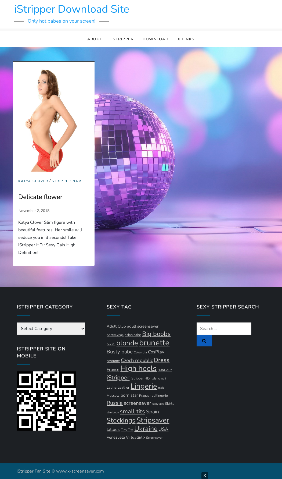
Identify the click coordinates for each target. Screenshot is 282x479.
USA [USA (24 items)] (163, 429)
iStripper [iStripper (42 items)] (118, 378)
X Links (186, 39)
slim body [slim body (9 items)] (113, 412)
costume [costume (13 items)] (113, 361)
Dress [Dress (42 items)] (161, 360)
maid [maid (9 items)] (161, 388)
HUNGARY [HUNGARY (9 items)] (165, 370)
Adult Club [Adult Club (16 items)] (116, 326)
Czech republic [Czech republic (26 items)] (137, 360)
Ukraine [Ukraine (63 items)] (145, 428)
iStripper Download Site (71, 9)
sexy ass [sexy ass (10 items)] (158, 404)
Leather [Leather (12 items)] (123, 387)
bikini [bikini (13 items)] (111, 344)
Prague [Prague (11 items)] (144, 395)
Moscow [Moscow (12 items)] (113, 395)
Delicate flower (40, 197)
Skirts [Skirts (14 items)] (169, 403)
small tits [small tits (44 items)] (132, 411)
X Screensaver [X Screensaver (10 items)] (152, 438)
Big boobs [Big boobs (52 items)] (156, 333)
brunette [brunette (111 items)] (154, 342)
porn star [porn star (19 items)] (129, 395)
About (94, 39)
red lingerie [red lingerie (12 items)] (159, 395)
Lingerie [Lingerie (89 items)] (144, 386)
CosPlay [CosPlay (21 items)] (156, 352)
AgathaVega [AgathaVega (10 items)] (115, 335)
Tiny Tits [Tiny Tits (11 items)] (127, 430)
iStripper (122, 39)
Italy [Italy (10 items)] (154, 379)
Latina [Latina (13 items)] (112, 387)
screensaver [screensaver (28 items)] (137, 403)
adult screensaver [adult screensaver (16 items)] (142, 326)
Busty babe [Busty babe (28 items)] (120, 351)
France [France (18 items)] (113, 369)
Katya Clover (33, 181)
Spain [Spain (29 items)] (152, 411)
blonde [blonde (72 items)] (127, 343)
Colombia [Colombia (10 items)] (140, 352)
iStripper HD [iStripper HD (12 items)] (140, 378)
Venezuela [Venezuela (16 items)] (116, 437)
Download (155, 39)
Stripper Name (68, 181)
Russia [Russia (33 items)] (115, 403)
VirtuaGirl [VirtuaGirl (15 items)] (134, 437)
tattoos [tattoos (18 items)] (113, 429)
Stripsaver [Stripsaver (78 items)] (152, 420)
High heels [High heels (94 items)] (138, 368)
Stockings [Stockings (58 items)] (121, 420)
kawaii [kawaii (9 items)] (162, 379)
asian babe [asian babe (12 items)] (133, 334)
